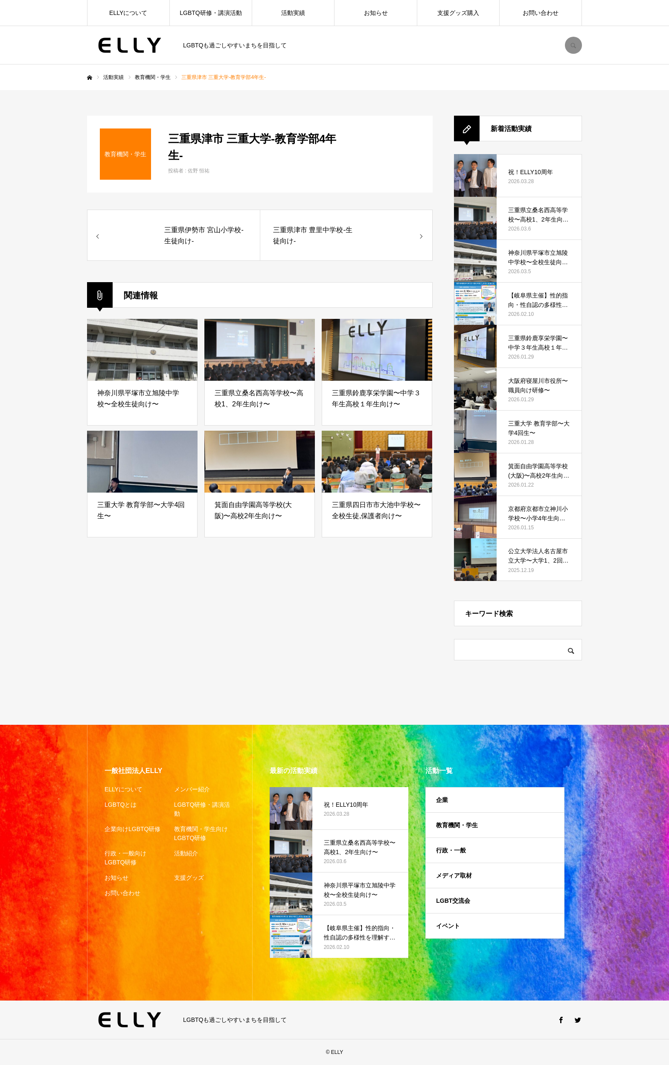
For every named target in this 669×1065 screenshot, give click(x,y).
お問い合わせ (540, 12)
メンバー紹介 (192, 789)
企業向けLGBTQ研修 (132, 829)
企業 (442, 800)
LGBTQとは (121, 804)
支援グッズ (189, 877)
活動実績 (293, 12)
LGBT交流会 (453, 900)
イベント (448, 925)
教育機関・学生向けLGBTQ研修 (201, 833)
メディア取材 (454, 875)
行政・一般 (451, 850)
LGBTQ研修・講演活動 (210, 12)
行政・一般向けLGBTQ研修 (125, 858)
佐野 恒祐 (198, 171)
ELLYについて (128, 12)
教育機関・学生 (457, 825)
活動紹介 (186, 853)
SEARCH (573, 45)
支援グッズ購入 (458, 12)
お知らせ (376, 12)
